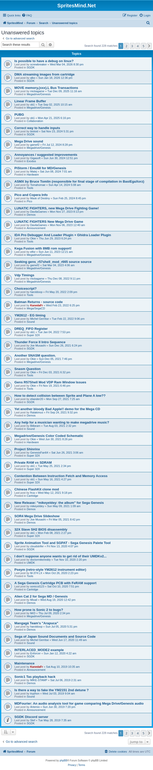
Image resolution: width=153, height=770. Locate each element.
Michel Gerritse (39, 318)
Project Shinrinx (27, 449)
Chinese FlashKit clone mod (36, 489)
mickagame (37, 91)
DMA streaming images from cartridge (44, 74)
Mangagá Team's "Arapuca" (36, 623)
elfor (32, 251)
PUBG (19, 114)
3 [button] (132, 46)
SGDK (31, 67)
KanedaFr (36, 305)
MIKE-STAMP (38, 680)
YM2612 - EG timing (29, 315)
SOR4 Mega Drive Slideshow (37, 516)
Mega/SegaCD (36, 308)
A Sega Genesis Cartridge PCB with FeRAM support (55, 583)
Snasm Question (27, 369)
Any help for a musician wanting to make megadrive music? (61, 422)
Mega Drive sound (28, 141)
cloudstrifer (37, 546)
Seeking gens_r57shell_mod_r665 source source (53, 262)
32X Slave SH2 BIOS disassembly (40, 529)
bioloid (34, 131)
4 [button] (138, 46)
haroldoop (36, 291)
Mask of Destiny (40, 198)
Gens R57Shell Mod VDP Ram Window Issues (50, 382)
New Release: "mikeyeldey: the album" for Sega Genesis (59, 503)
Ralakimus (36, 412)
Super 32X (33, 335)
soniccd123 (37, 586)
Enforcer (35, 653)
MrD (32, 613)
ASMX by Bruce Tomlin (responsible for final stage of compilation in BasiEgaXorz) (79, 181)
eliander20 (36, 399)
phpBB (63, 760)
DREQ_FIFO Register (31, 329)
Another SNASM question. (35, 355)
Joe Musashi (38, 345)
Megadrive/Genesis (39, 94)
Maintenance (24, 663)
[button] (149, 46)
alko (32, 77)
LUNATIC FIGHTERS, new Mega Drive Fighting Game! (56, 208)
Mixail (33, 599)
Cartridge (32, 495)
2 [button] (126, 46)
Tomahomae (37, 184)
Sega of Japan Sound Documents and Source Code (55, 636)
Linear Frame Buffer (30, 101)
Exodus (31, 161)
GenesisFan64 (39, 452)
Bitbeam (35, 425)
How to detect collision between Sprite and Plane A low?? (60, 396)
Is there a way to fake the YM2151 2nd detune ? (51, 690)
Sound (31, 321)
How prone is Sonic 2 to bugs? (38, 610)
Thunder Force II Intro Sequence (39, 342)
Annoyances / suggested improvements (45, 155)
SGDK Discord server (31, 717)
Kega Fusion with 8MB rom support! (42, 248)
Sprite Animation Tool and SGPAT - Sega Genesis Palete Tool (62, 543)
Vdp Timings (24, 275)
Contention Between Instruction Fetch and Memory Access (61, 476)
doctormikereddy (40, 559)
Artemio (35, 706)
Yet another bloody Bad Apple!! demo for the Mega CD (57, 409)
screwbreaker (38, 64)
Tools (30, 187)
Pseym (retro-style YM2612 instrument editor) (50, 570)
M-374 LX (36, 573)
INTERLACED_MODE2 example (39, 650)
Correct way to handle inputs (37, 128)
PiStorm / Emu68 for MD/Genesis (40, 168)
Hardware (33, 174)
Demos (31, 214)
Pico (29, 201)
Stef (32, 720)
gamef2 (34, 144)
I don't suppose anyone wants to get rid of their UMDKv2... (60, 556)
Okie (33, 238)
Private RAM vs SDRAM (33, 462)
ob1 (32, 104)
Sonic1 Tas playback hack (34, 677)
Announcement (36, 228)
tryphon (34, 693)
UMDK (31, 562)
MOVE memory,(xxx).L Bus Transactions (46, 88)
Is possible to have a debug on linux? (43, 61)
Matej (33, 171)
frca (32, 492)
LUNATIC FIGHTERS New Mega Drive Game (48, 221)
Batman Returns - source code (38, 302)
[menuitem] (27, 15)
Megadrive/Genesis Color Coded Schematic (48, 436)
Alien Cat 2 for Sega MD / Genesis (41, 596)
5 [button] (143, 46)
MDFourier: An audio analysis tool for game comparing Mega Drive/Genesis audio (79, 703)
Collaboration (35, 120)
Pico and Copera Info (31, 195)
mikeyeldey (37, 506)
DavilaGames (38, 211)
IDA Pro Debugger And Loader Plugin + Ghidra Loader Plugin (62, 235)
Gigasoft (35, 158)
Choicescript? (25, 288)
